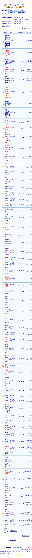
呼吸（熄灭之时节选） (7, 320)
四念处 (7, 521)
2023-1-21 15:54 (29, 181)
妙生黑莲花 (28, 471)
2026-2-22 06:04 (29, 53)
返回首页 (26, 28)
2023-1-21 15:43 (29, 252)
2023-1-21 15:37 (29, 279)
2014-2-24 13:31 (29, 428)
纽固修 (12, 166)
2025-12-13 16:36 (29, 62)
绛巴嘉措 (12, 258)
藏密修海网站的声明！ (7, 122)
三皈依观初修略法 (7, 279)
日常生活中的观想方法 (7, 291)
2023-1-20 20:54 (29, 349)
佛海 (30, 147)
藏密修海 (4, 10)
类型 (6, 529)
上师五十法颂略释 (7, 104)
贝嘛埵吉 (29, 447)
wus (31, 166)
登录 (21, 10)
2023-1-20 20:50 (29, 366)
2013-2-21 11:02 (29, 158)
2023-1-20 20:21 (29, 138)
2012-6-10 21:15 (29, 504)
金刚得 (12, 79)
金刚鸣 (12, 171)
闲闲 (11, 216)
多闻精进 (12, 365)
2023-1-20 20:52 (29, 359)
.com (20, 555)
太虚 (30, 91)
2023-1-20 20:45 (29, 391)
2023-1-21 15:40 (29, 259)
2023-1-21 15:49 (29, 205)
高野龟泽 (12, 156)
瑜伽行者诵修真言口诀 (7, 427)
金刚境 (30, 156)
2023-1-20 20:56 (29, 340)
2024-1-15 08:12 (29, 80)
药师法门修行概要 (7, 434)
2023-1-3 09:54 (29, 104)
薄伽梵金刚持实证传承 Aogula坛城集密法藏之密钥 (7, 41)
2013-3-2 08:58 (29, 442)
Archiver (21, 547)
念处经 (7, 400)
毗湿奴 (12, 319)
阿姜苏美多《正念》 (7, 372)
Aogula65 (12, 40)
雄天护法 (12, 400)
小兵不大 (12, 426)
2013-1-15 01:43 (29, 462)
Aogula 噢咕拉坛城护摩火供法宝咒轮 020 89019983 (7, 91)
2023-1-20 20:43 (29, 397)
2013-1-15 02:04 (29, 453)
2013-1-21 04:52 (29, 448)
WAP (26, 547)
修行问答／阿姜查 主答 (7, 172)
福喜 (11, 407)
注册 (16, 10)
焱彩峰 (30, 426)
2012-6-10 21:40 (29, 489)
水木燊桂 (29, 478)
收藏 (16, 19)
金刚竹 (12, 263)
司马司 (12, 234)
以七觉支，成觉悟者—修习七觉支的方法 (7, 408)
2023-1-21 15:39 (29, 264)
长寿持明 (12, 441)
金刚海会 (12, 136)
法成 (11, 147)
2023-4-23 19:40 (29, 93)
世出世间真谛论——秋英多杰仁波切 (7, 488)
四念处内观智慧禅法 (7, 479)
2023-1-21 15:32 (29, 321)
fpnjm (30, 103)
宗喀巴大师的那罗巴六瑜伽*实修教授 (7, 227)
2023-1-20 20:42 (29, 401)
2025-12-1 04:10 (29, 71)
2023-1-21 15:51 (29, 200)
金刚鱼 (12, 127)
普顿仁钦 (29, 121)
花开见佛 (29, 79)
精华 (26, 19)
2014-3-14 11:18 (29, 422)
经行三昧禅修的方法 (7, 441)
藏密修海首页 (21, 12)
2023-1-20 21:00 (29, 328)
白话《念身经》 (7, 339)
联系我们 (15, 547)
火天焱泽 (8, 26)
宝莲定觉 (12, 333)
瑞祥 (11, 209)
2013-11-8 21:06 (29, 435)
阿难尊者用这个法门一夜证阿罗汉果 (7, 381)
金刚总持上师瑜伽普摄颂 (7, 61)
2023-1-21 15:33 (29, 312)
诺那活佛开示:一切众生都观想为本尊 (7, 300)
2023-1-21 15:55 (29, 173)
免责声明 (9, 553)
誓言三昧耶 (13, 204)
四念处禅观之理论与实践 (7, 193)
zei (31, 127)
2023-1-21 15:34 (29, 301)
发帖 (4, 28)
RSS (21, 19)
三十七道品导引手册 (7, 327)
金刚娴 (12, 186)
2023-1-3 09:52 (29, 113)
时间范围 (13, 530)
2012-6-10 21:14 (29, 514)
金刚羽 (12, 371)
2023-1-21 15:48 (29, 210)
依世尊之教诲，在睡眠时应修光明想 (7, 348)
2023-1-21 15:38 (29, 271)
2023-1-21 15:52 (29, 194)
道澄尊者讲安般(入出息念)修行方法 (7, 311)
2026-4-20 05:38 (29, 41)
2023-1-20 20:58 (29, 334)
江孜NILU (13, 447)
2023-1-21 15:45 (29, 236)
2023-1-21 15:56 (29, 167)
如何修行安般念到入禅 (7, 472)
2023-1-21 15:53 (29, 188)
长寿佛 (7, 167)
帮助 (11, 10)
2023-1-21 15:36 (29, 285)
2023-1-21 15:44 (29, 243)
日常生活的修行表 (7, 390)
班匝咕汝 (12, 61)
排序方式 (6, 531)
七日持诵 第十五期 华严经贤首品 (7, 113)
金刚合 (12, 250)
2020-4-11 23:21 (29, 149)
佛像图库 (12, 12)
